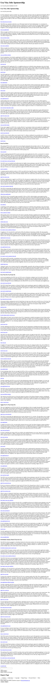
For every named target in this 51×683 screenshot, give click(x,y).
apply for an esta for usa (6, 483)
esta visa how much (5, 475)
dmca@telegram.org (25, 680)
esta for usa (3, 72)
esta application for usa (5, 247)
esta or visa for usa (4, 402)
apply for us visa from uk (6, 414)
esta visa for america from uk (7, 186)
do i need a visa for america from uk (8, 256)
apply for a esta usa (5, 590)
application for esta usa (5, 237)
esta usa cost (3, 64)
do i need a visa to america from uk (8, 229)
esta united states (4, 369)
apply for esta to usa (5, 115)
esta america (3, 204)
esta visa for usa (4, 641)
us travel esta (3, 665)
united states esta (4, 221)
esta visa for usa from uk (6, 283)
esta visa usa (3, 342)
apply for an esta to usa (5, 491)
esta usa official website (6, 55)
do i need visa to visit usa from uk (8, 161)
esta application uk (4, 98)
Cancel (2, 681)
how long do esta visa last (6, 21)
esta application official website (7, 582)
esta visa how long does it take (7, 107)
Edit (2, 670)
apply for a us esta (4, 574)
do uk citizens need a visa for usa (8, 315)
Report (6, 681)
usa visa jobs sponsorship (6, 5)
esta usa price (3, 151)
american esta (3, 307)
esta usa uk (3, 90)
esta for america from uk (6, 358)
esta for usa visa (4, 324)
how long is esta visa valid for (7, 500)
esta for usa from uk (5, 133)
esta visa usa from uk (5, 430)
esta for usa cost (4, 332)
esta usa (2, 378)
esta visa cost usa (4, 437)
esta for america (4, 169)
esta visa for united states (6, 272)
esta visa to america (5, 45)
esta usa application (5, 29)
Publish (5, 670)
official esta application (5, 194)
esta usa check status (5, 37)
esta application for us (5, 386)
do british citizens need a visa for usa (8, 547)
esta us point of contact (5, 212)
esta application (4, 82)
